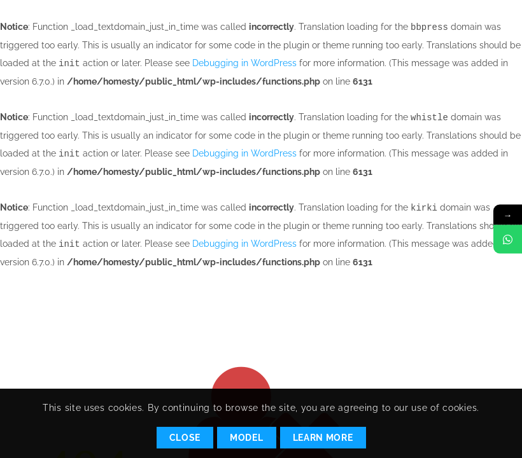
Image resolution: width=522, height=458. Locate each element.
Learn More (323, 438)
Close (185, 438)
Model (247, 438)
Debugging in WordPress (244, 62)
